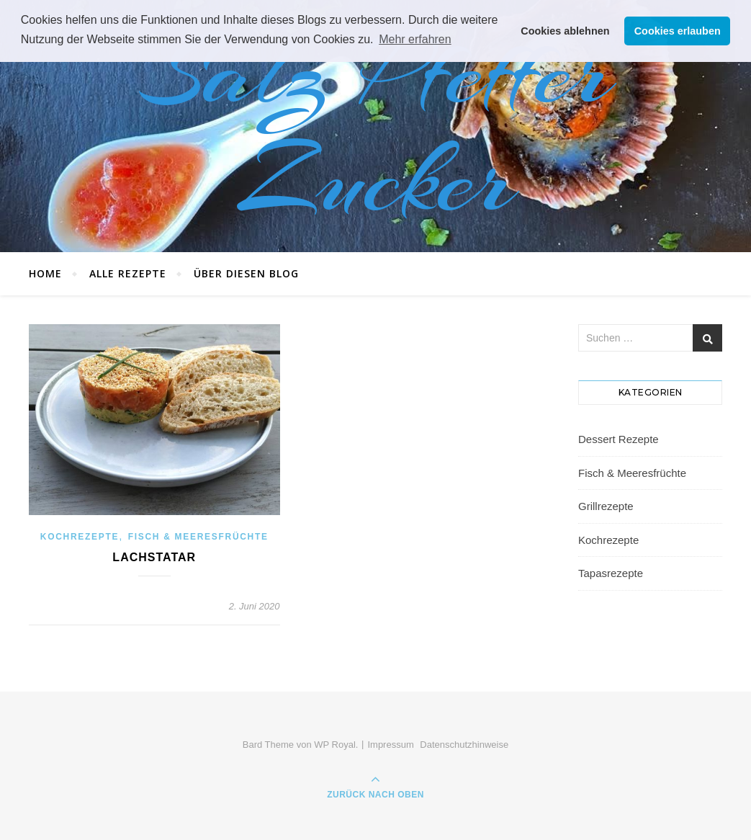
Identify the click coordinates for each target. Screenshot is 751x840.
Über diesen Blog (246, 273)
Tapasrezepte (610, 573)
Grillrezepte (606, 506)
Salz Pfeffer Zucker (375, 126)
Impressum (390, 744)
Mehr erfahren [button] (415, 39)
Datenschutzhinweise (464, 744)
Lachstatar (154, 557)
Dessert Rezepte (618, 439)
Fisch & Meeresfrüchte (198, 537)
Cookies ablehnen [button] (565, 31)
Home (45, 273)
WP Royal (335, 744)
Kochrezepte (79, 537)
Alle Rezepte (127, 273)
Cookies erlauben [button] (677, 31)
